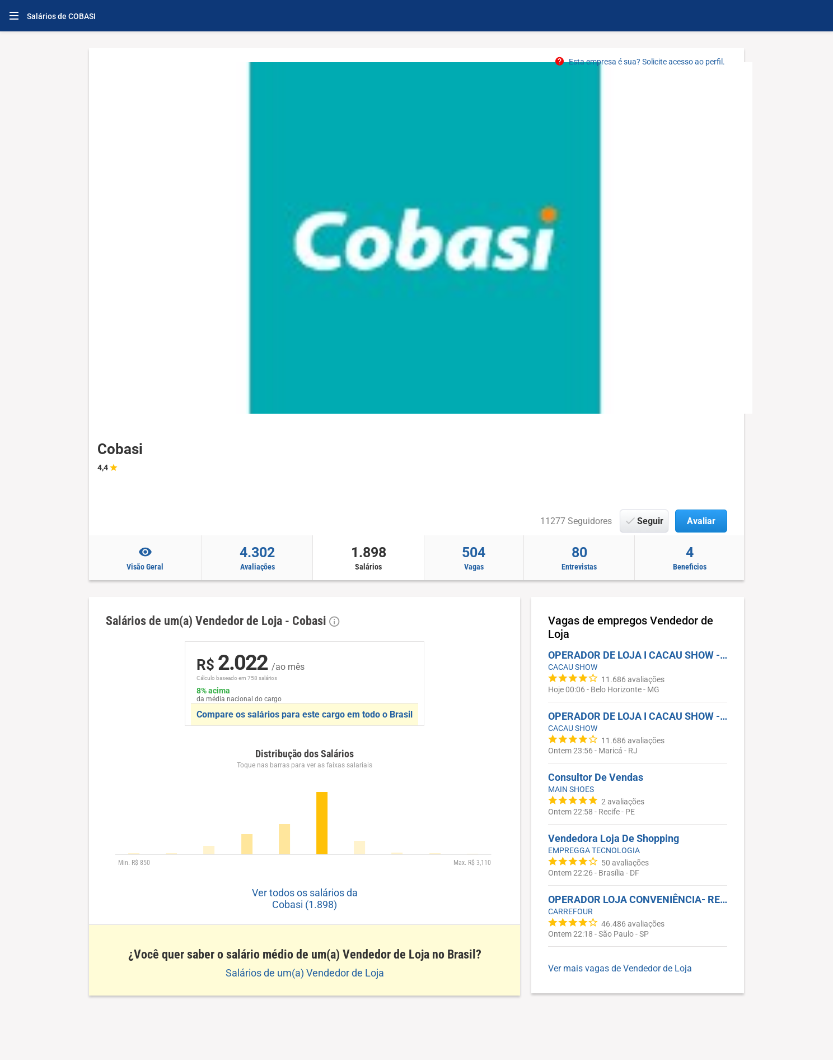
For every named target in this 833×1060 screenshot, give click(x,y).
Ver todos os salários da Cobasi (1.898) (305, 898)
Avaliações (257, 557)
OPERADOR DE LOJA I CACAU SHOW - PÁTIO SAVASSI (637, 655)
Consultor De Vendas (595, 777)
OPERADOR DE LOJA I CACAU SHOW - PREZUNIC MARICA (637, 716)
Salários (368, 557)
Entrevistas (579, 557)
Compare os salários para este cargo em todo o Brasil (304, 714)
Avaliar (701, 521)
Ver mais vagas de (620, 968)
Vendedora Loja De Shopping (613, 838)
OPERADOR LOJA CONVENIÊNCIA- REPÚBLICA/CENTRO (637, 899)
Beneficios (689, 557)
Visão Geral (145, 557)
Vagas (474, 557)
